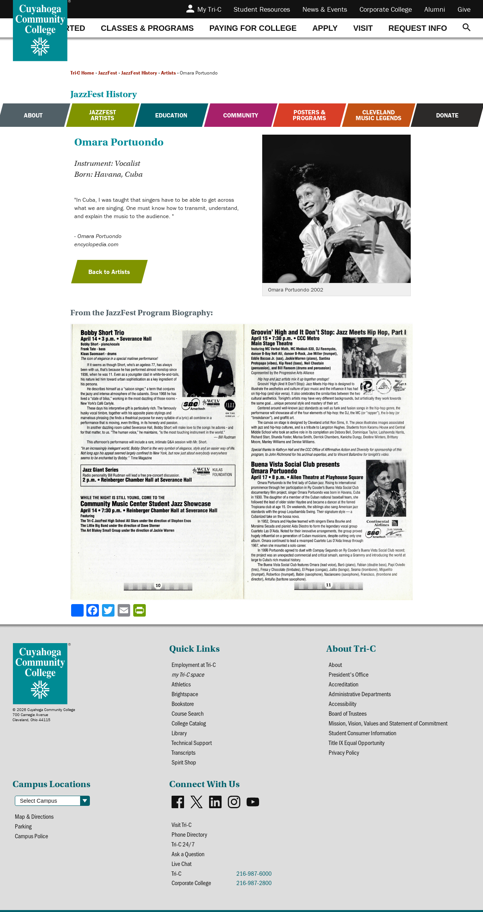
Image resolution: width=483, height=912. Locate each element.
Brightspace (185, 694)
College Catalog (189, 723)
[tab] (147, 27)
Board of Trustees (348, 713)
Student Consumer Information (362, 733)
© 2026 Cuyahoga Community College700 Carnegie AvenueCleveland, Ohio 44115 (44, 714)
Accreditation (343, 684)
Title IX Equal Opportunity (357, 742)
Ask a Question (188, 854)
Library (179, 733)
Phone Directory (189, 834)
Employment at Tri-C (194, 664)
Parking (23, 826)
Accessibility (342, 703)
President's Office (349, 674)
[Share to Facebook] (93, 610)
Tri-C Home (82, 72)
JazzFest (107, 72)
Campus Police (31, 836)
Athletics (181, 684)
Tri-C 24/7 (183, 844)
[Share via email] (124, 610)
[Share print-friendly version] (140, 610)
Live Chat (181, 863)
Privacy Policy (344, 752)
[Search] (466, 27)
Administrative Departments (360, 694)
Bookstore (183, 703)
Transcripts (183, 752)
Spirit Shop (184, 762)
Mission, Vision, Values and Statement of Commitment (388, 723)
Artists (168, 72)
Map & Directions (34, 816)
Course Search (188, 713)
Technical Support (192, 742)
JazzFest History (139, 72)
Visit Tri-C (181, 824)
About (335, 664)
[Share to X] (109, 610)
